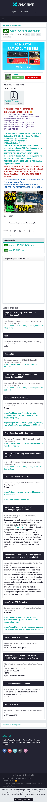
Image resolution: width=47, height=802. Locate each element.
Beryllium (17, 775)
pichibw (6, 689)
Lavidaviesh (8, 462)
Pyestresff (7, 342)
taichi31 (7, 37)
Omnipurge (19, 527)
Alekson (7, 643)
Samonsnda (8, 608)
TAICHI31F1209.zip (12, 101)
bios (32, 34)
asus (27, 34)
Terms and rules (8, 778)
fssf (6, 336)
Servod (6, 710)
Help (29, 778)
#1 (42, 216)
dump (38, 34)
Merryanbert (8, 483)
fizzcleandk (8, 516)
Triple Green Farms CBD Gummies (19, 433)
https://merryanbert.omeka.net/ (17, 499)
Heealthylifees (9, 321)
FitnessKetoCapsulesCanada (17, 477)
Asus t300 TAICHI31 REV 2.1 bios (21, 245)
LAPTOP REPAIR (8, 784)
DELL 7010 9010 (11, 705)
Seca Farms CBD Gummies (16, 602)
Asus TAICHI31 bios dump (21, 30)
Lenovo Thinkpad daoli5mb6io (17, 684)
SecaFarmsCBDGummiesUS (16, 398)
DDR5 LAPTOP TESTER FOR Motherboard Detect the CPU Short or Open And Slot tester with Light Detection (22, 136)
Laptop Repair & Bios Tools (27, 664)
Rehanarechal (9, 383)
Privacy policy (21, 778)
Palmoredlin (8, 439)
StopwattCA (9, 354)
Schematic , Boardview (27, 689)
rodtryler (7, 563)
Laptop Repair (8, 780)
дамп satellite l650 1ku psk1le (17, 637)
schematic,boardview (23, 784)
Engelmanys (8, 404)
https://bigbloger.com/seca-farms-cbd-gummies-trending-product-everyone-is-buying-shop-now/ (21, 415)
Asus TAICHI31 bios (16, 250)
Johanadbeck (8, 360)
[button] (3, 19)
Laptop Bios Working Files (33, 563)
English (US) (28, 775)
